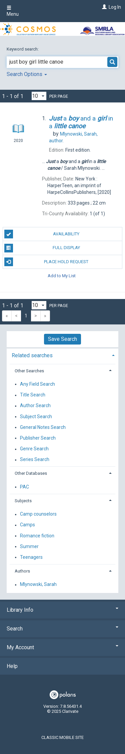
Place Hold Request (46, 261)
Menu (13, 11)
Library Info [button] (62, 610)
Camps (27, 525)
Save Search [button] (62, 339)
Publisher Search (38, 438)
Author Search (35, 405)
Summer (29, 546)
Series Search (34, 459)
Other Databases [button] (31, 473)
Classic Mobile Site (62, 737)
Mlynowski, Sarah (38, 584)
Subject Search (36, 416)
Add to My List (62, 275)
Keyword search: (23, 49)
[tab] (62, 354)
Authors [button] (22, 571)
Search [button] (62, 628)
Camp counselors (38, 514)
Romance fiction (37, 535)
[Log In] (103, 7)
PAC (24, 486)
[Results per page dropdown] (39, 96)
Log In (115, 7)
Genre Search (34, 449)
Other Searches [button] (29, 370)
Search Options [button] (27, 74)
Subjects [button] (23, 500)
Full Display (42, 248)
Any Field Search (37, 384)
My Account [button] (62, 647)
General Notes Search (43, 427)
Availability (42, 234)
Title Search (32, 395)
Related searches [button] (32, 355)
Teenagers (31, 557)
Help (12, 666)
